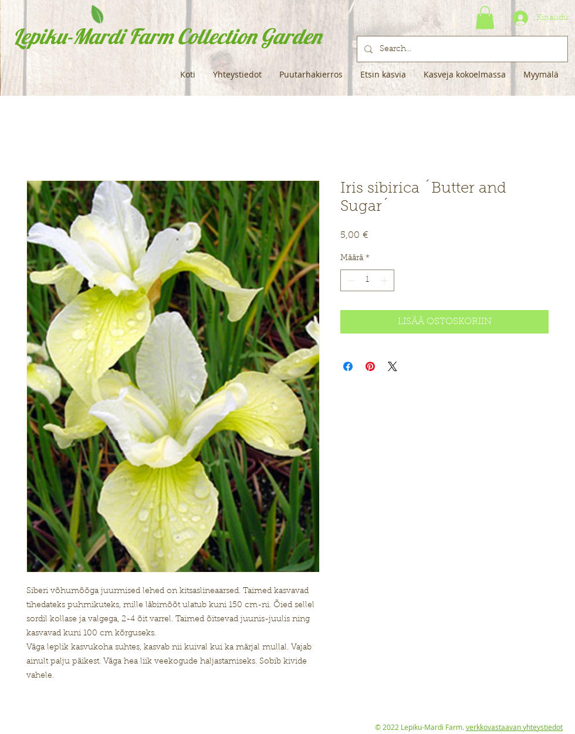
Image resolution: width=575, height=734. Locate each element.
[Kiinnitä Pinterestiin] (370, 366)
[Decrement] (349, 280)
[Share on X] (392, 366)
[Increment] (385, 280)
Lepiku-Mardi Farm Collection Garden (167, 36)
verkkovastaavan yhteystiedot (514, 727)
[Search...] (461, 49)
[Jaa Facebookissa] (348, 366)
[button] (485, 17)
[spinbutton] (367, 280)
